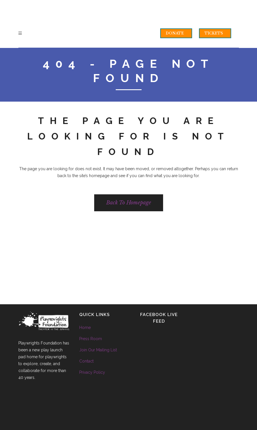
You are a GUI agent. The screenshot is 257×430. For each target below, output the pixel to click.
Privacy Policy (92, 372)
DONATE (175, 33)
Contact (86, 361)
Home (85, 327)
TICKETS (213, 33)
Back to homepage (128, 202)
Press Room (90, 338)
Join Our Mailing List (98, 350)
